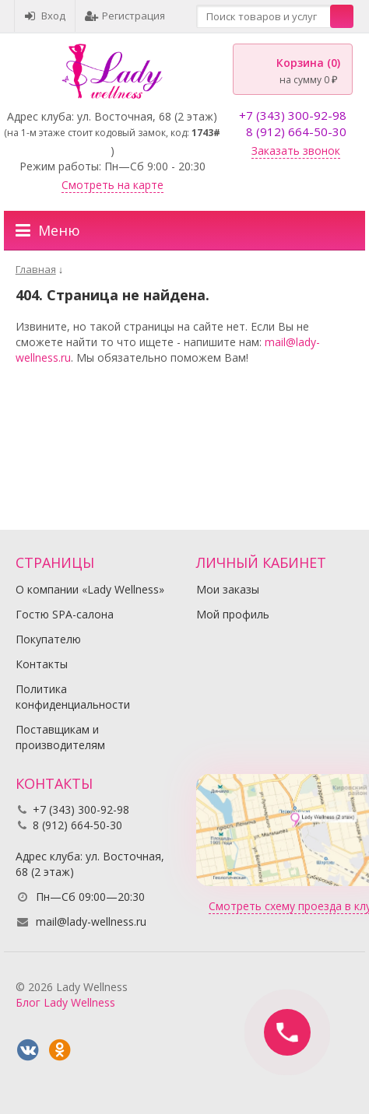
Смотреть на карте (112, 184)
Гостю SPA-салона (65, 614)
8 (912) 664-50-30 (296, 131)
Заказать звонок (295, 150)
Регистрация (125, 16)
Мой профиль (232, 614)
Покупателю (48, 639)
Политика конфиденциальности (73, 696)
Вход (44, 16)
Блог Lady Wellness (65, 1002)
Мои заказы (227, 589)
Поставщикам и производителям (60, 737)
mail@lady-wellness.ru (91, 921)
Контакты (42, 664)
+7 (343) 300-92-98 (292, 115)
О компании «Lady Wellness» (90, 589)
